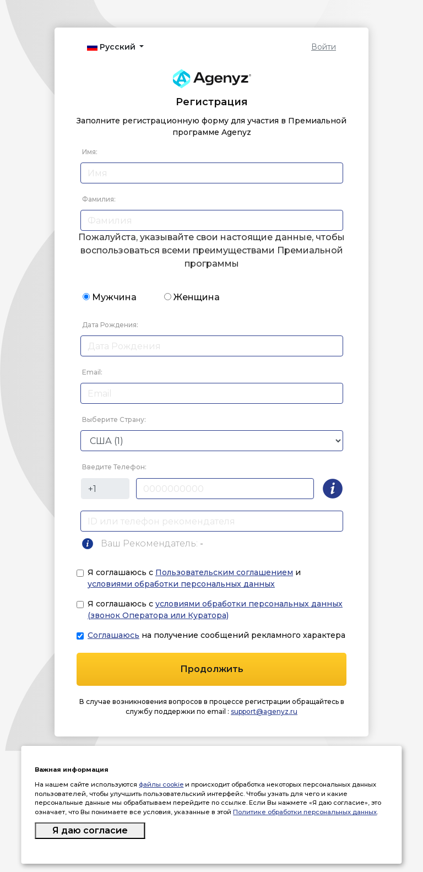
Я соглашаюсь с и (194, 578)
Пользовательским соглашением (224, 572)
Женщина (196, 297)
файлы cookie (161, 784)
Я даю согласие (90, 830)
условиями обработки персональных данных (181, 584)
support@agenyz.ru (264, 711)
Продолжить (211, 669)
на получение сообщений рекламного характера (216, 635)
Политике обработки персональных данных (305, 812)
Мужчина (114, 297)
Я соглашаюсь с (215, 609)
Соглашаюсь (113, 635)
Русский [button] (112, 47)
